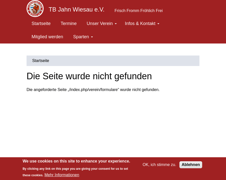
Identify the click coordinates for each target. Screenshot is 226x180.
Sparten (83, 36)
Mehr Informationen (61, 175)
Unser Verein (102, 23)
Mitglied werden (47, 36)
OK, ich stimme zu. (159, 164)
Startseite (41, 23)
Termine (69, 23)
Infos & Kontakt (142, 23)
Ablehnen (191, 164)
